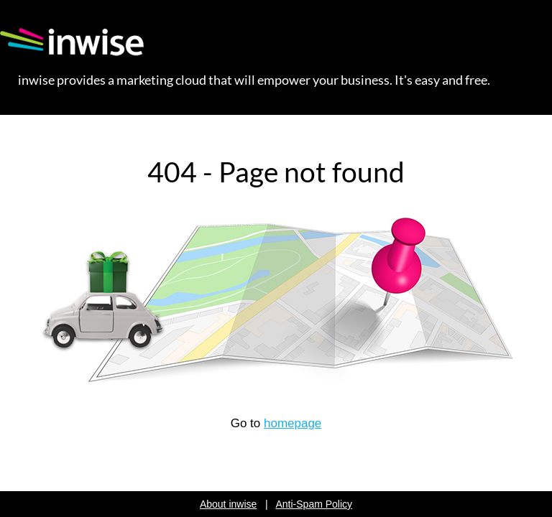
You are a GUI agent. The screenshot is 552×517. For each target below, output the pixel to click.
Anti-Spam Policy (314, 504)
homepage (292, 423)
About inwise (228, 504)
